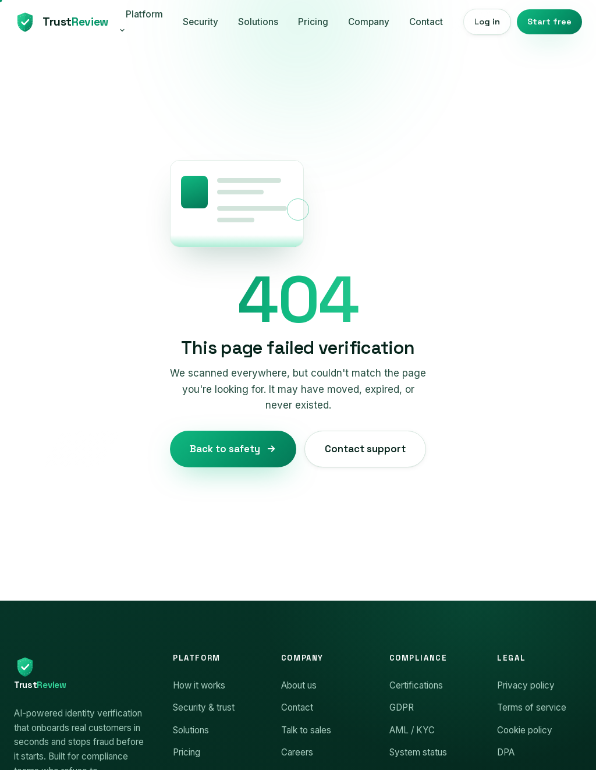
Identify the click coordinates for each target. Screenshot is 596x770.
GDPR (401, 707)
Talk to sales (306, 730)
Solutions (258, 21)
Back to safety (233, 448)
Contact (426, 21)
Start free (549, 21)
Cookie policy (524, 730)
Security (200, 21)
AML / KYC (412, 730)
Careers (297, 752)
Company (368, 21)
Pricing (313, 21)
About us (299, 685)
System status (418, 752)
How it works (199, 685)
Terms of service (531, 707)
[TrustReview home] (59, 22)
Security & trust (204, 707)
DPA (506, 752)
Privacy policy (526, 685)
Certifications (416, 685)
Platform (141, 21)
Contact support (365, 448)
